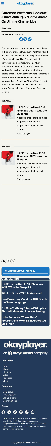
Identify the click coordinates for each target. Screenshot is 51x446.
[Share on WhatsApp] (30, 39)
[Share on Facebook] (21, 39)
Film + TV (7, 372)
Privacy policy (9, 395)
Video (5, 375)
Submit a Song (9, 398)
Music (5, 369)
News (5, 366)
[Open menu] (2, 3)
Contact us (8, 392)
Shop (5, 381)
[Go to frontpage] (25, 3)
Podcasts (7, 378)
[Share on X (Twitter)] (25, 39)
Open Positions (10, 401)
